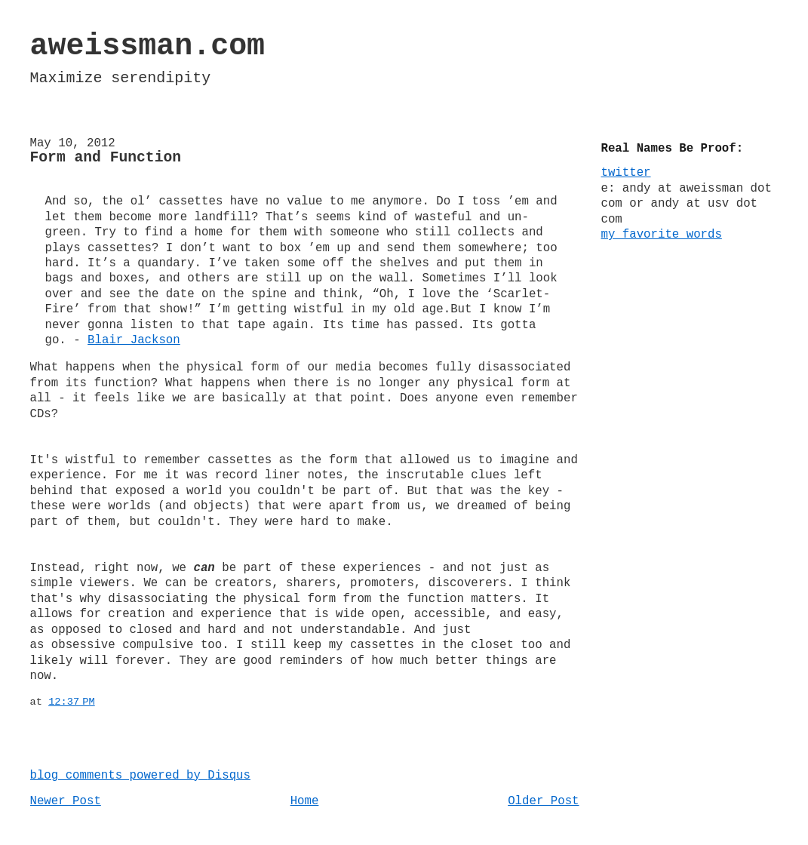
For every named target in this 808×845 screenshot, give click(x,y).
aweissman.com (148, 46)
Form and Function (106, 157)
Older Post (543, 801)
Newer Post (65, 801)
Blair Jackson (134, 340)
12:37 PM (71, 702)
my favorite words (661, 234)
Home (304, 801)
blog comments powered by (140, 775)
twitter (626, 173)
